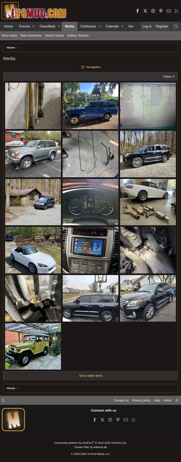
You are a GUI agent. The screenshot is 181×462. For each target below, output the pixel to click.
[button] (34, 26)
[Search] (176, 26)
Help (157, 400)
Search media (54, 35)
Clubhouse (88, 26)
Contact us (121, 400)
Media (69, 26)
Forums (24, 26)
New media (9, 35)
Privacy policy (141, 400)
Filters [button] (167, 76)
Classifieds (47, 26)
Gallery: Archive (78, 35)
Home (8, 26)
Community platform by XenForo (90, 442)
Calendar (112, 26)
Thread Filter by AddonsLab (90, 447)
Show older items (91, 375)
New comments (30, 35)
